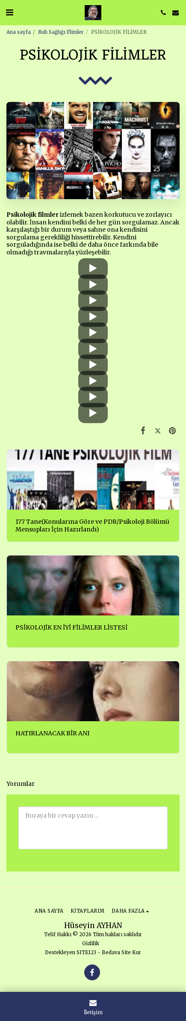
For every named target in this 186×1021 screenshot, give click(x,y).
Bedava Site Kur (121, 952)
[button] (9, 12)
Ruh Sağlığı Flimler (61, 32)
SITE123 (86, 952)
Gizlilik (90, 943)
